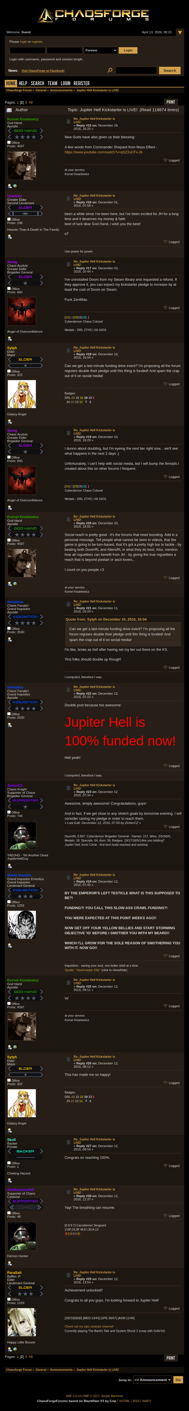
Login (65, 84)
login (23, 41)
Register (82, 84)
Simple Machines (112, 1396)
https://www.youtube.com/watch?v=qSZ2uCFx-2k (104, 152)
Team (52, 84)
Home (11, 84)
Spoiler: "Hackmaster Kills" (83, 970)
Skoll (11, 1140)
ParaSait (14, 1273)
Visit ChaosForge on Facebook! (43, 70)
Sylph (12, 348)
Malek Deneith (19, 875)
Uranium (14, 196)
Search (37, 84)
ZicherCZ (15, 785)
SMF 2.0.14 (73, 1396)
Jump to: (125, 1380)
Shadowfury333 (20, 1190)
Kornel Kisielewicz (23, 119)
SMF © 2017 (91, 1396)
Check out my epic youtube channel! (89, 1326)
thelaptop (15, 602)
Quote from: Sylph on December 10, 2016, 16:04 (106, 619)
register (37, 41)
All (30, 102)
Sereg (12, 262)
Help (23, 84)
